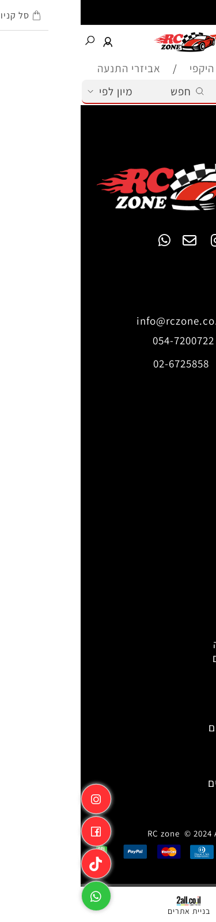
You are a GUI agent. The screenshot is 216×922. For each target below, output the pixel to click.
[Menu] (206, 40)
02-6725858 (100, 363)
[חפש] (9, 40)
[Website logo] (107, 41)
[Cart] (187, 40)
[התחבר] (28, 40)
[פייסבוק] (15, 828)
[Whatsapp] (15, 893)
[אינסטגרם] (15, 796)
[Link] (15, 861)
